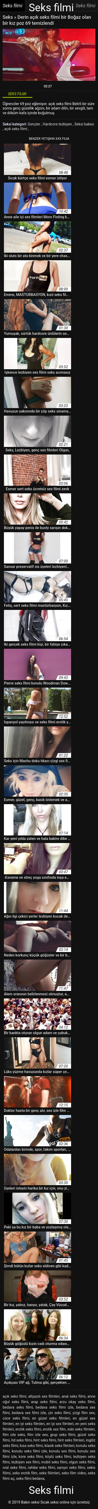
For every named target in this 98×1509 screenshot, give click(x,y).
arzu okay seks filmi (77, 1402)
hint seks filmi (44, 1440)
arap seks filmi (44, 1402)
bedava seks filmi (18, 1407)
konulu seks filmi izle (29, 1451)
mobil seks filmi (54, 1462)
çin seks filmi (59, 1413)
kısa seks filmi (31, 1446)
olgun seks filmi (82, 1462)
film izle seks (14, 1435)
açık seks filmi (16, 129)
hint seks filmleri (71, 1440)
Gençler (34, 124)
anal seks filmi (73, 1396)
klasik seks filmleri (59, 1446)
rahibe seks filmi (41, 1467)
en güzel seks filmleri (51, 1418)
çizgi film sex (83, 1413)
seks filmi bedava (30, 1478)
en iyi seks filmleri (30, 1424)
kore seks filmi (31, 1457)
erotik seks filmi (28, 1429)
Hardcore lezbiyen (58, 124)
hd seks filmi (21, 1440)
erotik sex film (54, 1429)
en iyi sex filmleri (59, 1424)
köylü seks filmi (58, 1457)
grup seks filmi (62, 1435)
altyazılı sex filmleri (44, 1396)
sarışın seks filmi (71, 1467)
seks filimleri (49, 1473)
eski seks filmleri (81, 1429)
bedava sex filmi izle (29, 1413)
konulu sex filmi (62, 1451)
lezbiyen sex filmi (25, 1462)
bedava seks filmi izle (54, 1407)
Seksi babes (84, 124)
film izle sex (37, 1435)
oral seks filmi (14, 1467)
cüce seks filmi (16, 1418)
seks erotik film (24, 1473)
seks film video (73, 1473)
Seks (8, 17)
